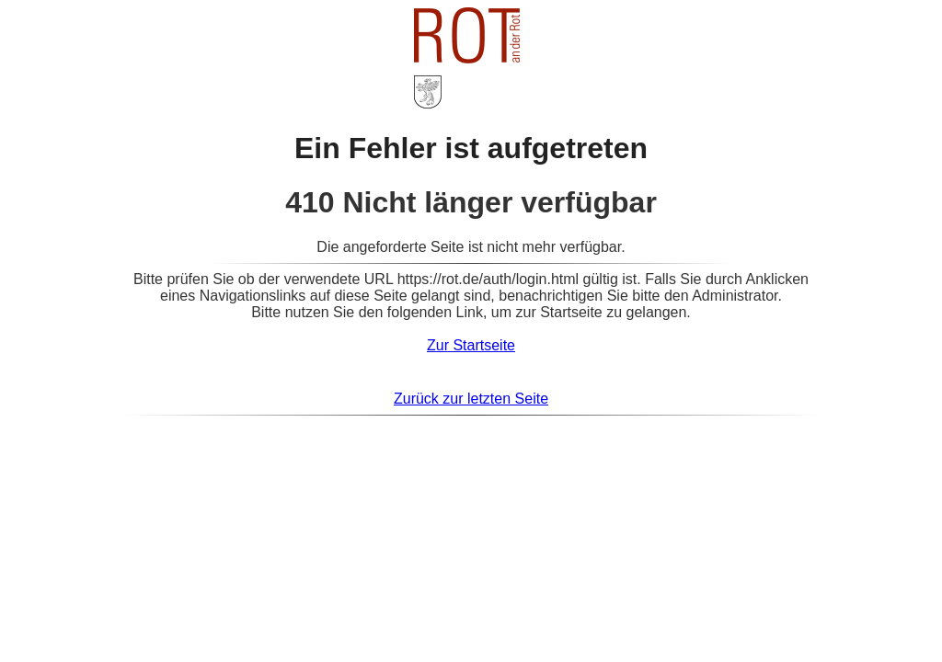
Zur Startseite (471, 345)
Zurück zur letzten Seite (471, 398)
